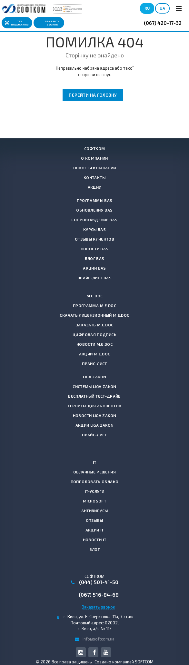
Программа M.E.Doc (94, 305)
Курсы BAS (94, 229)
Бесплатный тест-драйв (94, 396)
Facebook (94, 652)
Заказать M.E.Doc (95, 325)
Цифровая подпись (94, 334)
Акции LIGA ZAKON (94, 425)
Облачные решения (94, 472)
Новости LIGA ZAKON (94, 415)
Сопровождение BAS (94, 219)
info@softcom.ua (98, 638)
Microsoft (94, 501)
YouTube (106, 652)
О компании (94, 158)
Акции (95, 187)
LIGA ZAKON (94, 376)
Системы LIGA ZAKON (94, 386)
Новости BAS (95, 248)
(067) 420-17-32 (163, 23)
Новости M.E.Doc (94, 344)
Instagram (80, 652)
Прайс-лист (94, 363)
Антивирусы (94, 510)
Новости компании (94, 167)
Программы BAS (95, 200)
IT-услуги (94, 491)
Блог (94, 549)
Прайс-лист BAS (94, 277)
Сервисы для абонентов (95, 405)
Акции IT (94, 530)
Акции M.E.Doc (94, 354)
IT (94, 462)
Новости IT (94, 539)
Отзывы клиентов (94, 239)
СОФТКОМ (94, 148)
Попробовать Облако (94, 481)
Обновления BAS (94, 210)
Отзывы (94, 520)
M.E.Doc (94, 295)
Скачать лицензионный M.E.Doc (94, 315)
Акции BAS (94, 268)
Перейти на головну (93, 95)
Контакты (94, 177)
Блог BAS (94, 258)
